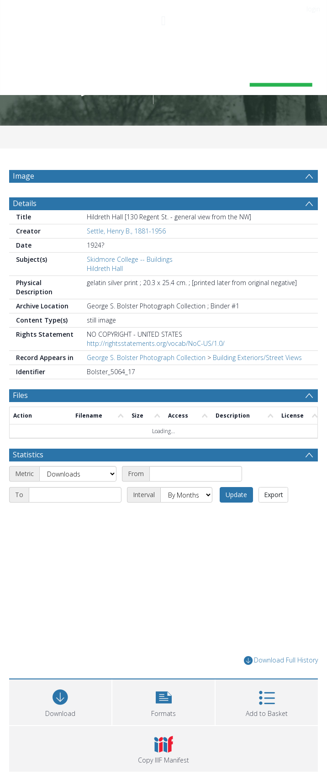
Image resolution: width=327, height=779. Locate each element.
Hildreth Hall (105, 268)
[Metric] (77, 474)
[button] (163, 701)
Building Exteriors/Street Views (257, 357)
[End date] (75, 495)
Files (20, 395)
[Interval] (186, 495)
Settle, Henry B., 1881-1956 (126, 231)
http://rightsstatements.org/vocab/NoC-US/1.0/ (156, 343)
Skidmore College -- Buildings (130, 259)
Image (23, 176)
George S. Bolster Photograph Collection (146, 357)
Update (236, 494)
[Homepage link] (163, 77)
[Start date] (195, 474)
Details (25, 203)
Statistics (28, 455)
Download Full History (281, 660)
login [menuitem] (313, 9)
